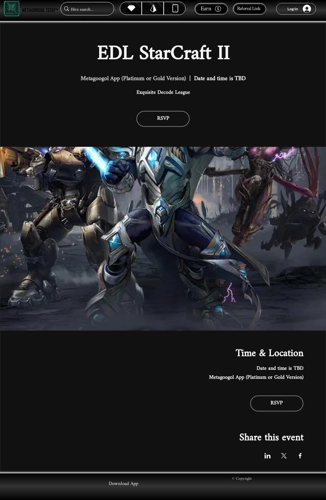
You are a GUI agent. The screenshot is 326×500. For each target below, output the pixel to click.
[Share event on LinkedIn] (267, 455)
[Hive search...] (85, 9)
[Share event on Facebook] (300, 455)
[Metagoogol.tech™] (11, 9)
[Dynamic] (175, 8)
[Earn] (211, 9)
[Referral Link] (249, 9)
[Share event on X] (284, 455)
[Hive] (131, 8)
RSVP (163, 118)
